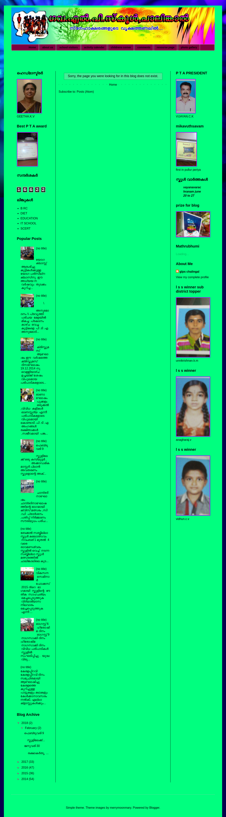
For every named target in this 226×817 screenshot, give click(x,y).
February (31, 728)
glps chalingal (189, 271)
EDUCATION (29, 218)
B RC (24, 208)
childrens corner (121, 47)
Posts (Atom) (85, 91)
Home (32, 47)
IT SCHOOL (28, 223)
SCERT (26, 228)
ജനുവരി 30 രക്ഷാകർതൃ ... (36, 749)
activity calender (94, 47)
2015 (25, 773)
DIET (24, 213)
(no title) (41, 248)
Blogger (154, 807)
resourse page (166, 47)
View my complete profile (192, 277)
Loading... (182, 254)
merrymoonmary (120, 807)
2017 (25, 761)
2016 (25, 767)
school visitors (68, 47)
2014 (25, 779)
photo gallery (189, 47)
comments (143, 47)
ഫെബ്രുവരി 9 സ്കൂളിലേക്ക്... (37, 737)
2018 (25, 723)
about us (47, 47)
